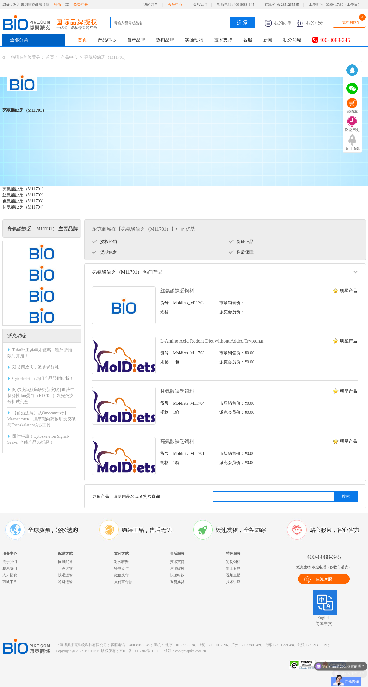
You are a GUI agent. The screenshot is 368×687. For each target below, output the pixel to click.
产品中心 (107, 40)
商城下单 (9, 582)
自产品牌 (136, 40)
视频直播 (233, 575)
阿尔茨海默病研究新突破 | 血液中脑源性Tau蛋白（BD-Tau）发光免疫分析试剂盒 (41, 395)
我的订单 (150, 4)
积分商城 (292, 40)
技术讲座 (233, 582)
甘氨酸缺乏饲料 (177, 391)
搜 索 (242, 22)
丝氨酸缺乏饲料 (177, 290)
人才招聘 (9, 575)
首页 (82, 40)
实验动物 (194, 40)
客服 (247, 40)
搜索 (346, 496)
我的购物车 (351, 22)
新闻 (267, 40)
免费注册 (80, 4)
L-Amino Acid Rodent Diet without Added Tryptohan (212, 341)
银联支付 (121, 568)
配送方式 (65, 553)
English (323, 617)
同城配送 (65, 562)
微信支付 (121, 575)
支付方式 (121, 553)
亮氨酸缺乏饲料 (177, 441)
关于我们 (9, 562)
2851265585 (290, 4)
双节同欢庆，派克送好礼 (35, 367)
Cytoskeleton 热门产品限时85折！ (43, 378)
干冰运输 (65, 568)
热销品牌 (165, 40)
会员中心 (175, 4)
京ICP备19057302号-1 (136, 651)
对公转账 (121, 562)
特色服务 (233, 553)
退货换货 (177, 582)
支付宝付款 (123, 582)
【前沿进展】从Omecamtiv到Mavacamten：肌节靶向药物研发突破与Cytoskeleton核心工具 (41, 419)
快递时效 (177, 575)
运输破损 (177, 568)
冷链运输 (65, 582)
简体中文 (323, 623)
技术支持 (223, 40)
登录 (57, 4)
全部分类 (19, 40)
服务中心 (9, 553)
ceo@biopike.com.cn (190, 651)
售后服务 (177, 553)
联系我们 (200, 4)
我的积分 (309, 23)
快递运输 (65, 575)
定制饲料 (233, 562)
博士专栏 (233, 568)
